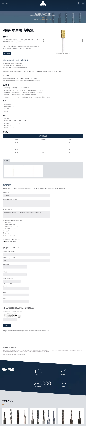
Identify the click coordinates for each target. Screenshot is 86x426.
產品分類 (39, 19)
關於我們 (31, 8)
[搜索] (79, 3)
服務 (45, 8)
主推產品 (8, 401)
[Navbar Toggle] (83, 3)
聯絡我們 (61, 8)
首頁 (24, 8)
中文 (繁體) (5, 3)
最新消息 (53, 8)
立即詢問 (7, 53)
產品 (38, 8)
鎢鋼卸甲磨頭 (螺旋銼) (47, 19)
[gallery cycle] (63, 53)
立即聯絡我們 (22, 354)
